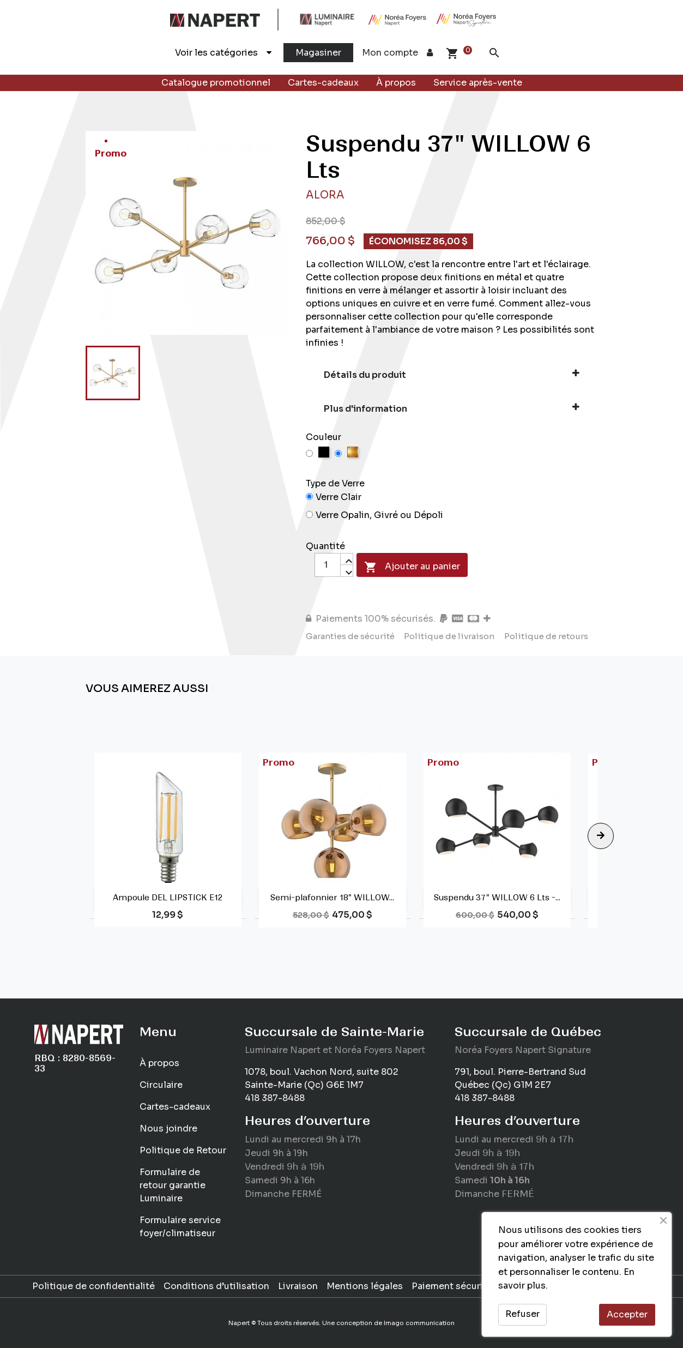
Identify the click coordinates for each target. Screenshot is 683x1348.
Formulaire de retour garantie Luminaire (172, 1185)
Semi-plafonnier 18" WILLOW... (332, 897)
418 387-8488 (275, 1098)
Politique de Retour (183, 1150)
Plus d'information (452, 408)
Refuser (522, 1314)
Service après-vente (477, 82)
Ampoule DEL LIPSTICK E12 (167, 897)
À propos (396, 82)
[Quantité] (328, 565)
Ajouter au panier (412, 567)
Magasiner (318, 52)
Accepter (627, 1314)
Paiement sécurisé (452, 1286)
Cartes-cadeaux (323, 82)
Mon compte (397, 52)
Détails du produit (452, 375)
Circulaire (161, 1085)
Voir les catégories (223, 52)
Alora (325, 195)
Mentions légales (365, 1286)
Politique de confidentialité (93, 1286)
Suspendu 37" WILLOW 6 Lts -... (497, 897)
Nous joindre (168, 1128)
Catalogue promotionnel (215, 82)
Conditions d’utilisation (216, 1286)
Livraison (298, 1286)
